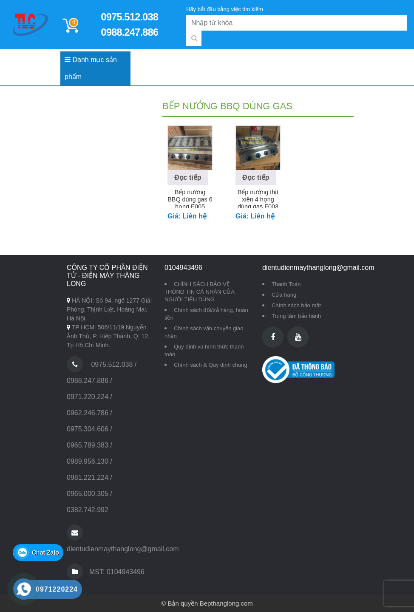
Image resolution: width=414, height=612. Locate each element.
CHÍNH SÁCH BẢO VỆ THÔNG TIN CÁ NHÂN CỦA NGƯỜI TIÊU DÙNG (199, 292)
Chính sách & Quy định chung (210, 365)
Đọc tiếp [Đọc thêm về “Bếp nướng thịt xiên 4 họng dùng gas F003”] (255, 177)
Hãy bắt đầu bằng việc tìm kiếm (224, 9)
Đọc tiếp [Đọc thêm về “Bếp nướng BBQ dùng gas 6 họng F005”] (187, 177)
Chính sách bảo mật (296, 305)
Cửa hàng (284, 295)
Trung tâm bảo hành (296, 316)
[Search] (296, 23)
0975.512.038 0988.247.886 (129, 24)
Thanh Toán (286, 284)
